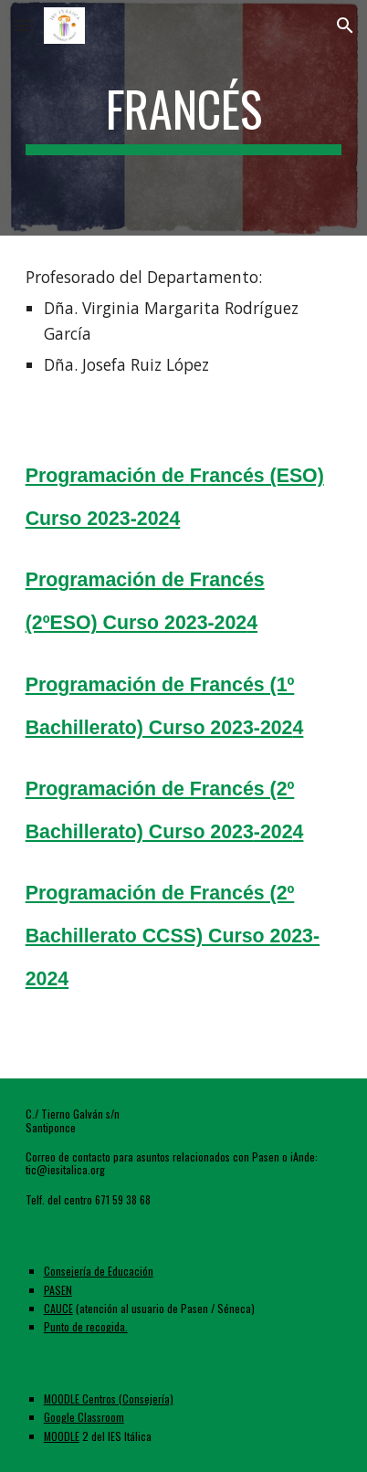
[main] (184, 118)
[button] (22, 25)
